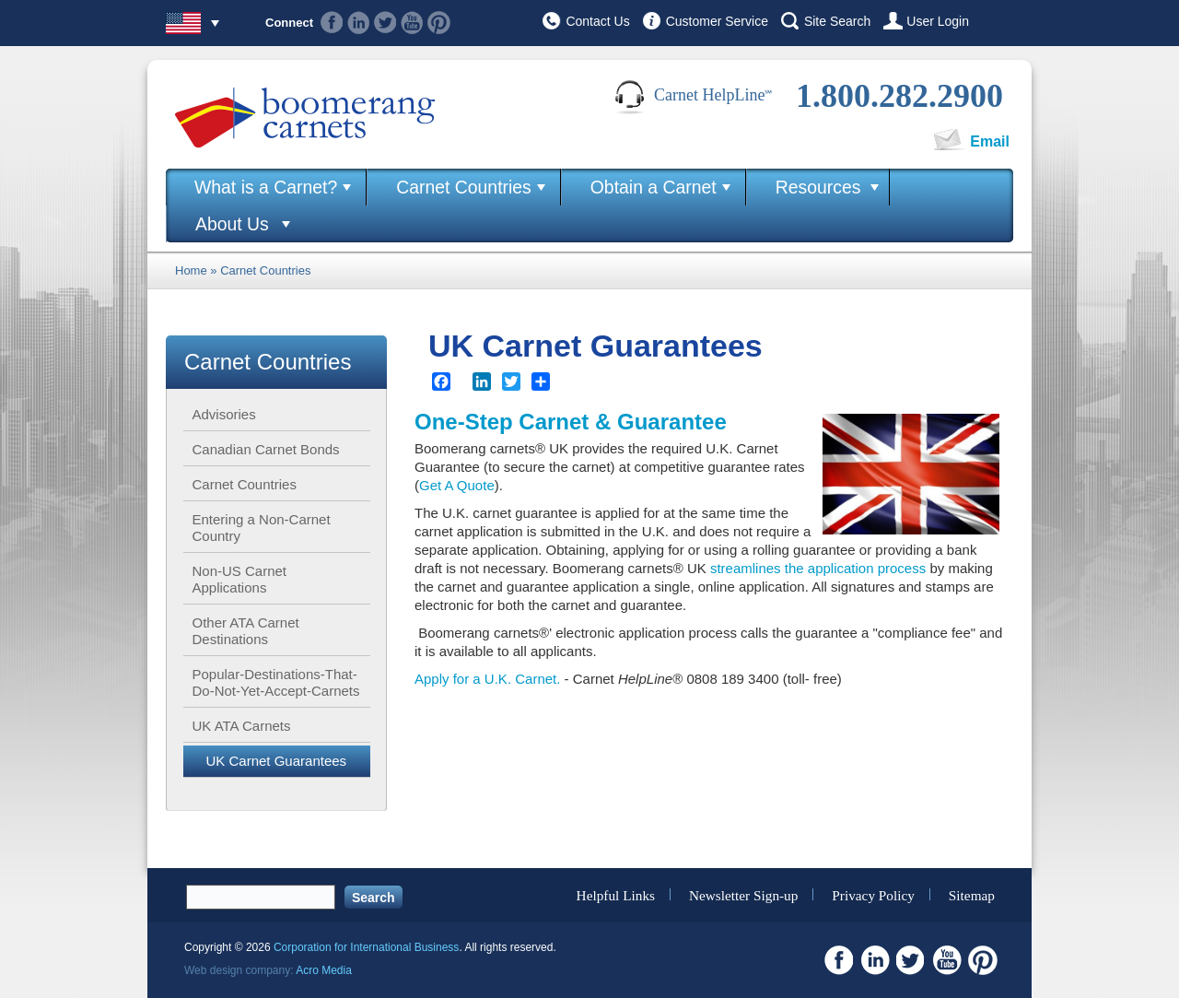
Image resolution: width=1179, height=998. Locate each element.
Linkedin (358, 22)
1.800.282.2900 (899, 95)
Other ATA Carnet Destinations (246, 631)
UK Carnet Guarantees (276, 761)
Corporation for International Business (366, 947)
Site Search (837, 21)
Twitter (385, 22)
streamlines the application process (818, 568)
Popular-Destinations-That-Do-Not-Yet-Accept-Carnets (276, 682)
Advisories (224, 414)
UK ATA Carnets (242, 726)
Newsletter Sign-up (744, 894)
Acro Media (324, 970)
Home (191, 270)
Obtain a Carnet (653, 187)
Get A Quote (457, 485)
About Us (232, 224)
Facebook (332, 22)
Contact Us (597, 21)
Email (990, 141)
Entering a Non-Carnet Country (262, 527)
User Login (937, 21)
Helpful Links (616, 894)
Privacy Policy (873, 894)
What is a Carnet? (265, 187)
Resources (818, 187)
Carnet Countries (463, 187)
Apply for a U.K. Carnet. (487, 679)
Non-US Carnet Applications (240, 579)
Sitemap (972, 894)
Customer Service (717, 21)
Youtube (412, 22)
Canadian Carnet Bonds (266, 449)
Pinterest (438, 22)
